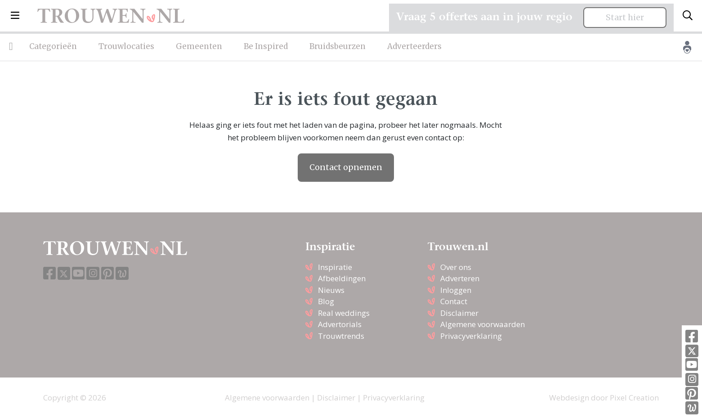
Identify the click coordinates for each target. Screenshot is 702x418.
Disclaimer (459, 313)
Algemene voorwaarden (482, 324)
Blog (326, 301)
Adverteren (459, 278)
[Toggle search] (687, 16)
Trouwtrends (341, 336)
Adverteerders (414, 46)
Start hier (625, 17)
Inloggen (455, 290)
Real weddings (344, 313)
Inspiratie (335, 267)
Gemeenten (199, 46)
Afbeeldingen (342, 278)
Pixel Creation (634, 397)
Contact (453, 301)
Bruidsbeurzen (337, 46)
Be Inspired (266, 46)
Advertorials (340, 324)
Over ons (455, 267)
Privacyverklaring (471, 336)
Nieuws (331, 290)
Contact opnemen (345, 167)
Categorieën (53, 46)
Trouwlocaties (126, 46)
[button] (15, 16)
